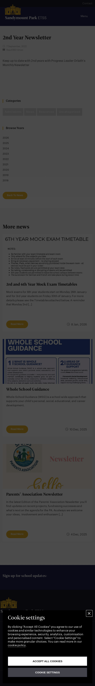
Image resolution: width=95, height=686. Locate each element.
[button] (89, 613)
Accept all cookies (48, 661)
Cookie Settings (47, 672)
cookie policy (17, 645)
